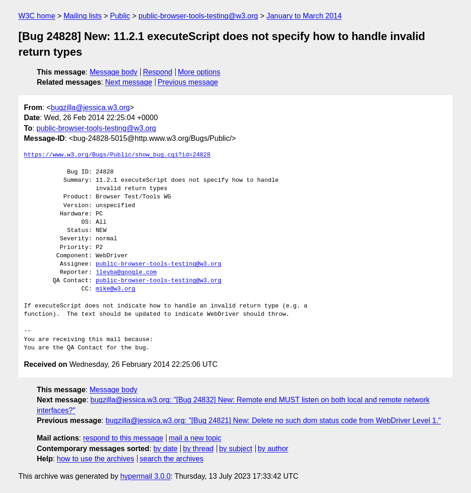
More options (199, 72)
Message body (114, 72)
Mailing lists (82, 16)
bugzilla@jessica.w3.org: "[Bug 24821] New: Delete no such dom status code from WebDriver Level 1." (273, 420)
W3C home (36, 16)
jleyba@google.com (126, 272)
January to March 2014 (304, 16)
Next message (128, 82)
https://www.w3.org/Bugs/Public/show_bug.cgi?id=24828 (117, 155)
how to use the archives (95, 459)
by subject (235, 448)
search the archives (172, 459)
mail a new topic (195, 438)
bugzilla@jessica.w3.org (90, 107)
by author (273, 448)
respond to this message (123, 438)
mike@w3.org (115, 289)
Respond (157, 72)
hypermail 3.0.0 (145, 476)
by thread (198, 448)
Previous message (188, 82)
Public (120, 16)
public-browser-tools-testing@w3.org (198, 16)
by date (165, 448)
